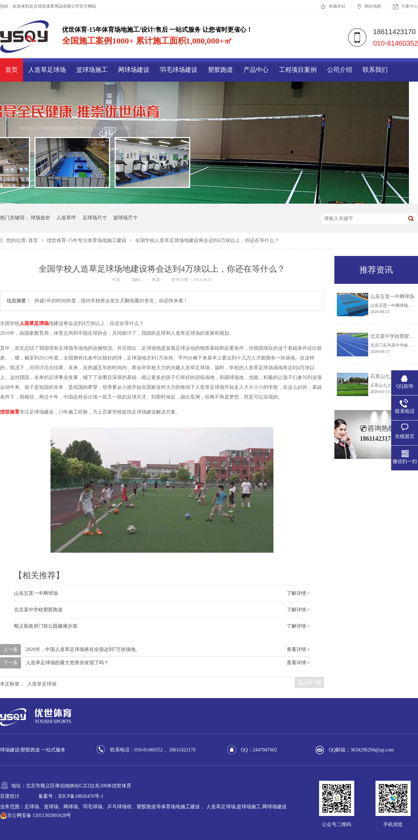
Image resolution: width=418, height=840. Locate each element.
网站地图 (369, 6)
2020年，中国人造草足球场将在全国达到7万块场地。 (83, 649)
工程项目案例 (298, 69)
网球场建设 (133, 69)
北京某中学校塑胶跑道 (38, 609)
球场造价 (40, 217)
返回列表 (309, 682)
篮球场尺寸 (125, 217)
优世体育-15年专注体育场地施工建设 (87, 240)
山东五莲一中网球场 (36, 593)
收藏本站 (333, 6)
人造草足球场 (47, 69)
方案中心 (405, 6)
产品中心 (256, 69)
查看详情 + (298, 649)
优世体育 (10, 412)
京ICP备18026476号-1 (80, 796)
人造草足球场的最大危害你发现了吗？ (67, 662)
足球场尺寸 (95, 217)
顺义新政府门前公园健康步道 (45, 626)
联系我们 (375, 69)
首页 (11, 69)
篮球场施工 (92, 69)
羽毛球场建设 (179, 69)
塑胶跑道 (220, 69)
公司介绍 (339, 69)
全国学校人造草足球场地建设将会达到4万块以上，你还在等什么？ (207, 240)
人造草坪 (66, 217)
